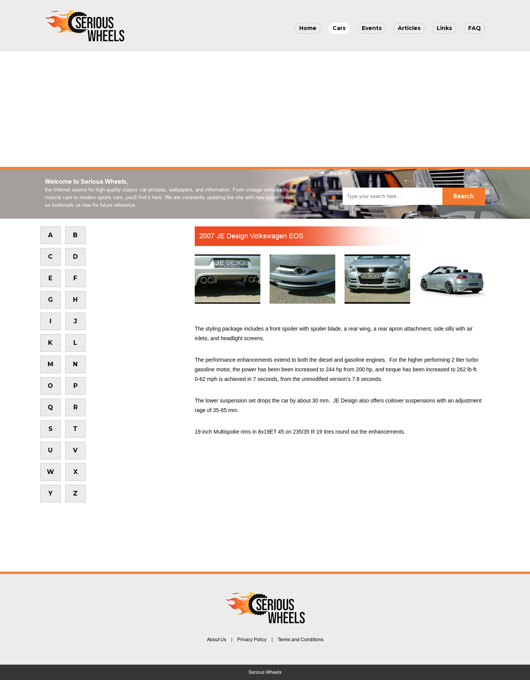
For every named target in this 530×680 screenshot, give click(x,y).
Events (372, 28)
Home (307, 28)
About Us (216, 639)
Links (444, 28)
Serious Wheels (265, 672)
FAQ (474, 28)
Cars (339, 28)
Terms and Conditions (300, 639)
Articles (409, 28)
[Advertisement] (265, 109)
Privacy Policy (252, 639)
